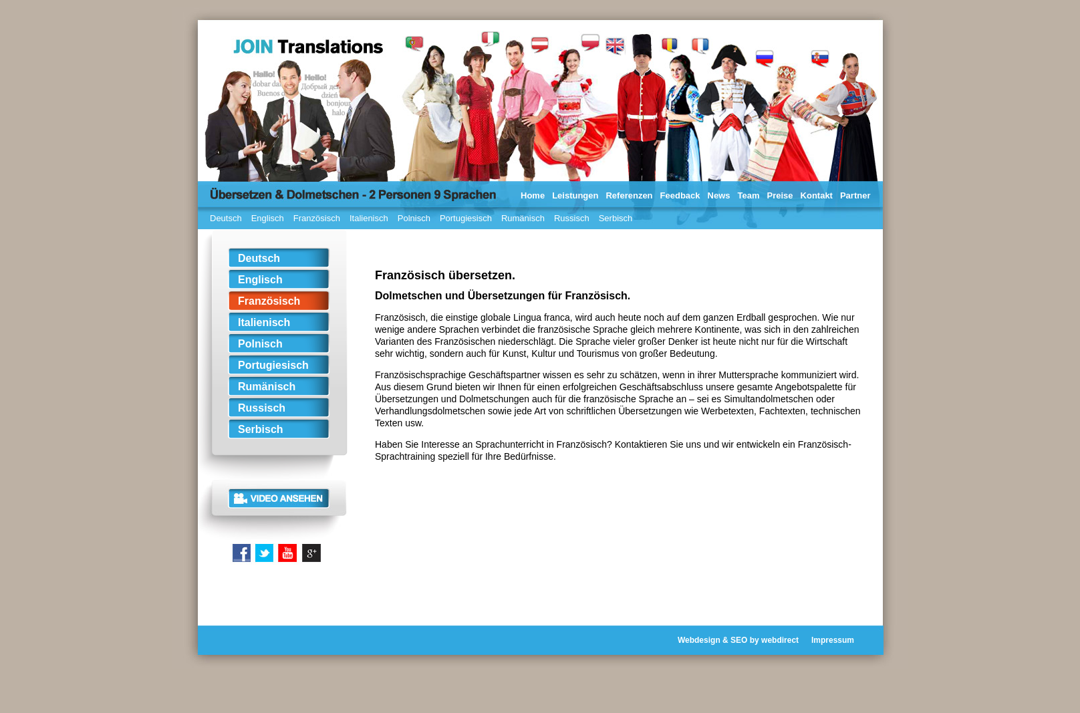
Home (533, 195)
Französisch (316, 218)
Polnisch (414, 218)
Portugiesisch (466, 218)
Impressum (832, 640)
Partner (855, 195)
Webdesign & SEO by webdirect (738, 640)
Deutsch (226, 218)
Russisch (571, 218)
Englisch (267, 218)
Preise (780, 195)
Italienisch (369, 218)
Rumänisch (523, 218)
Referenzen (628, 195)
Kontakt (817, 195)
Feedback (680, 195)
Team (749, 195)
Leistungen (575, 195)
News (719, 195)
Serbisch (616, 218)
